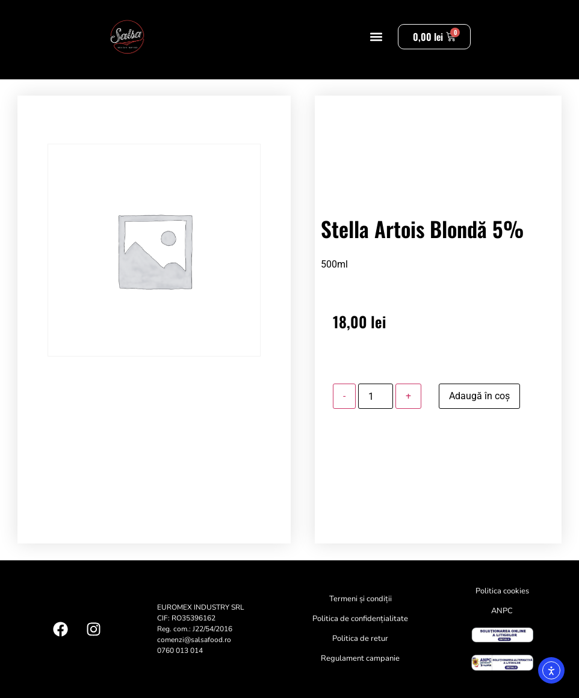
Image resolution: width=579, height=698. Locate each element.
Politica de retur (360, 638)
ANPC (502, 610)
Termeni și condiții (360, 598)
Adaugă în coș (479, 396)
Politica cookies (502, 591)
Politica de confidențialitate (360, 618)
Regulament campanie (360, 658)
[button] (376, 37)
